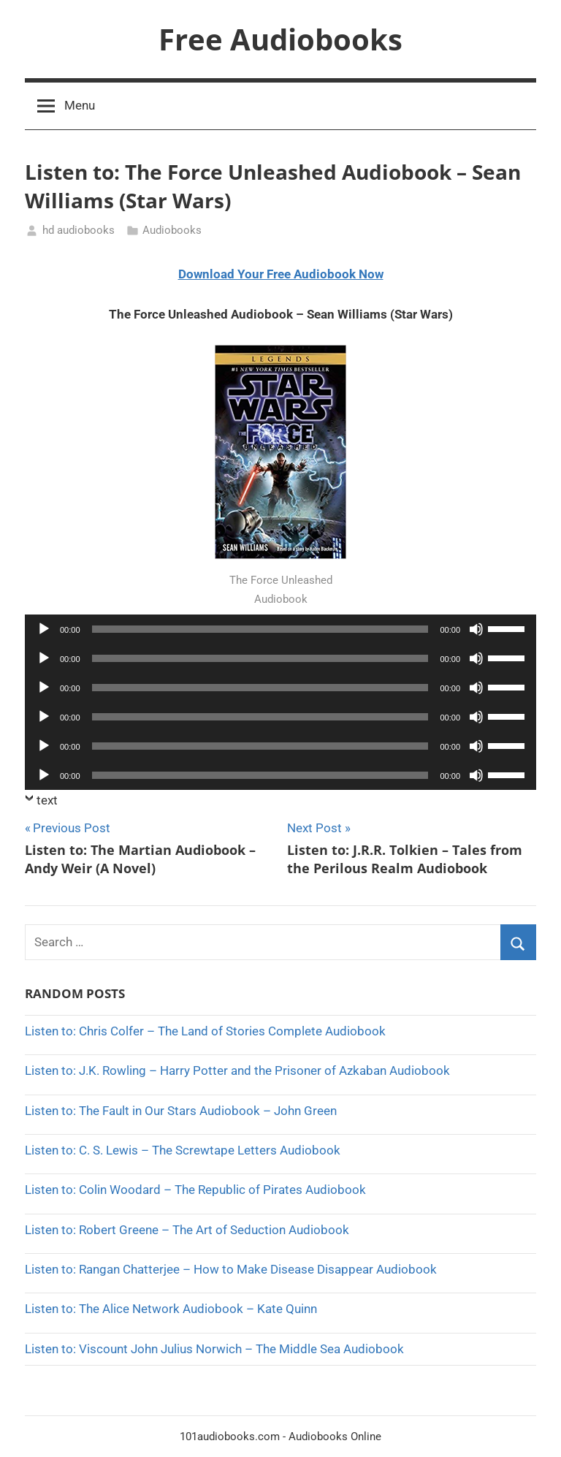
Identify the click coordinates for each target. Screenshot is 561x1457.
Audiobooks (172, 230)
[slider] (260, 629)
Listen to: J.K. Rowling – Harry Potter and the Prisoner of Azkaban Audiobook (237, 1070)
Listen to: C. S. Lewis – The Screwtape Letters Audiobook (182, 1150)
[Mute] (476, 629)
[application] (280, 629)
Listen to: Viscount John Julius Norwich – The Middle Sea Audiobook (214, 1349)
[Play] (44, 629)
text (47, 800)
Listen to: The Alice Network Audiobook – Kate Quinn (171, 1308)
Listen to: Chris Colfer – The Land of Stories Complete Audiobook (205, 1031)
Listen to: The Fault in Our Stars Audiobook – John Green (181, 1110)
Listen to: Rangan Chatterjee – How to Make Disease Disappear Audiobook (231, 1269)
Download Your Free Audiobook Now (280, 274)
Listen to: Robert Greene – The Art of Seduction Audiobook (187, 1229)
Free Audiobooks (280, 39)
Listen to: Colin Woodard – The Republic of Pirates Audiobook (195, 1189)
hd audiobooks (78, 230)
